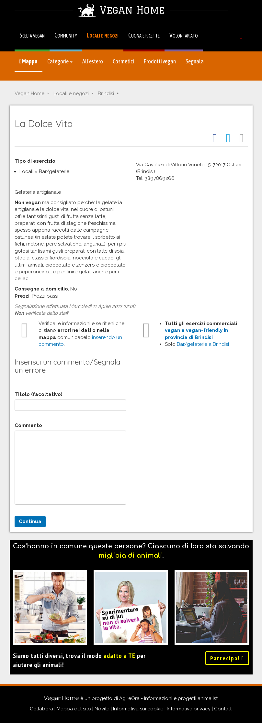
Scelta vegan (32, 35)
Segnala (195, 61)
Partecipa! (227, 658)
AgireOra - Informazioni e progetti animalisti (169, 698)
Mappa (28, 61)
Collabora (41, 709)
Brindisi (106, 93)
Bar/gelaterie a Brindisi (203, 344)
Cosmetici (123, 61)
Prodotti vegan (160, 61)
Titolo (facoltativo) (39, 394)
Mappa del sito (74, 709)
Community (65, 35)
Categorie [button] (60, 61)
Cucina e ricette (144, 35)
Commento (28, 425)
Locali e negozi (103, 35)
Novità (102, 709)
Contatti (223, 709)
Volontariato (183, 35)
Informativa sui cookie (138, 709)
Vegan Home (29, 93)
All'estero (92, 61)
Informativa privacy (189, 709)
